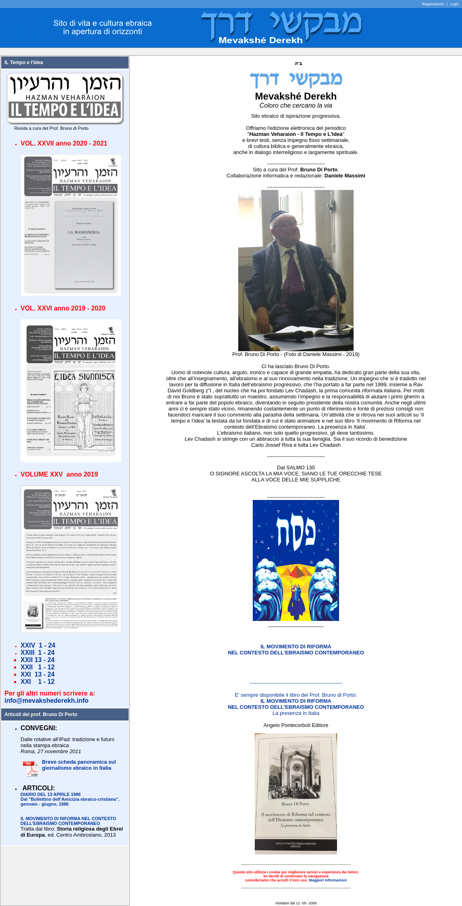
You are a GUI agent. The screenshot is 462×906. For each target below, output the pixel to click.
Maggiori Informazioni (328, 880)
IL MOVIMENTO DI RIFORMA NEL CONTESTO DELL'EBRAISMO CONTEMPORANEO (68, 821)
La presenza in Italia (296, 707)
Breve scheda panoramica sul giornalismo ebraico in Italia (79, 765)
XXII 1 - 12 (37, 667)
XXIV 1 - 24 (38, 645)
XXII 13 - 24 (38, 659)
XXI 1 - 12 (37, 681)
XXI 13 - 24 (38, 674)
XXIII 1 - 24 (37, 652)
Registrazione (433, 4)
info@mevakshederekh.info (46, 700)
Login (454, 4)
